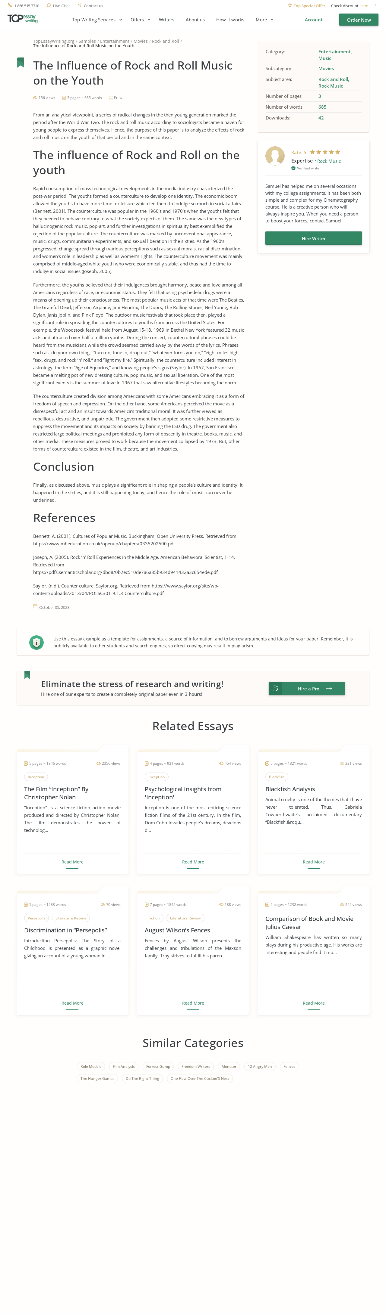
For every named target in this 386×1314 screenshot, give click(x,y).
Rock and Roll (165, 41)
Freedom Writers (196, 1066)
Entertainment (114, 41)
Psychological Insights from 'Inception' (183, 793)
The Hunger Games (97, 1078)
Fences (289, 1066)
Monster (229, 1066)
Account (314, 20)
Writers (166, 20)
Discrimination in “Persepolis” (65, 930)
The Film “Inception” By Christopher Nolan (56, 793)
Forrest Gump (158, 1066)
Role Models (91, 1066)
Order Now (359, 20)
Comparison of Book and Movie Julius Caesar (309, 923)
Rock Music (330, 86)
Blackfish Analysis (290, 789)
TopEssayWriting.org (53, 41)
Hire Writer (314, 238)
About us (195, 20)
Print (118, 97)
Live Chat (61, 6)
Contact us (93, 6)
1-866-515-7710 (26, 6)
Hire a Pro (308, 689)
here (364, 6)
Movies (141, 41)
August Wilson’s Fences (177, 930)
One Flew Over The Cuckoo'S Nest (200, 1078)
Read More (73, 862)
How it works (230, 20)
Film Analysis (124, 1066)
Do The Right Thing (142, 1078)
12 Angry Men (260, 1066)
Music (324, 58)
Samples (87, 41)
